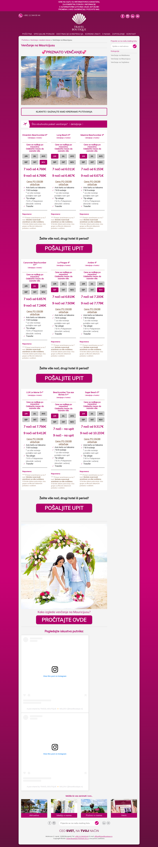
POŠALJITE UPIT (64, 248)
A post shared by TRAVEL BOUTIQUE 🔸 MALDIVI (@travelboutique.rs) (55, 709)
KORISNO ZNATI (92, 34)
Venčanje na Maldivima (120, 55)
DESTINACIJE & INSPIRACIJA (69, 34)
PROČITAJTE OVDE (64, 620)
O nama (106, 34)
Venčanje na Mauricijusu (120, 59)
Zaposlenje (118, 34)
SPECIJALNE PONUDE (44, 34)
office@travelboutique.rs (103, 836)
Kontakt (131, 34)
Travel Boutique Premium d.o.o (77, 838)
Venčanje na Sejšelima (120, 62)
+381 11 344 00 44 (81, 836)
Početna (27, 34)
